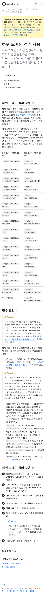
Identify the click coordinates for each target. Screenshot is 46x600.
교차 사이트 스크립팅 (24, 115)
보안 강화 (34, 9)
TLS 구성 (12, 459)
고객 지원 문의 (9, 567)
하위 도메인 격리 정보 (18, 103)
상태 (3, 591)
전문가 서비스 (22, 591)
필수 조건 (9, 310)
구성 (26, 9)
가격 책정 (11, 591)
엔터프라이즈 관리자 (14, 9)
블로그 (31, 591)
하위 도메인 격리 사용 (14, 12)
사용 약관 (23, 588)
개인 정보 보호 (34, 588)
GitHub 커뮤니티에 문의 (12, 563)
